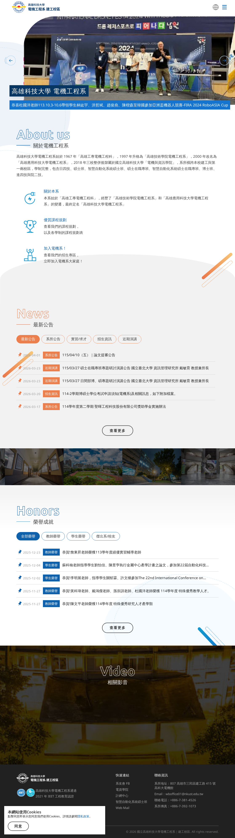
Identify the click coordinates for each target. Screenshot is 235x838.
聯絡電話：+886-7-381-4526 (175, 800)
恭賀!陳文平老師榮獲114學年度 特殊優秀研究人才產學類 (107, 603)
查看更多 (118, 430)
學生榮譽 (78, 536)
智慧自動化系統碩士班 (131, 802)
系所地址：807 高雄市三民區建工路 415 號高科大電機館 (185, 785)
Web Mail (122, 808)
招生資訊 (104, 338)
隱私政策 (83, 816)
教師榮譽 (53, 536)
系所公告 (53, 338)
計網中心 (122, 795)
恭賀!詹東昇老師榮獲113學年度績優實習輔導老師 (101, 552)
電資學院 (122, 789)
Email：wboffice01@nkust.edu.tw (178, 794)
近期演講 (130, 338)
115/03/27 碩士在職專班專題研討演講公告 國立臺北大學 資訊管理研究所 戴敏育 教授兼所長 (135, 367)
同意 (18, 826)
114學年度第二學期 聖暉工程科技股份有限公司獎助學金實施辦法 (114, 406)
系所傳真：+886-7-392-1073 (175, 806)
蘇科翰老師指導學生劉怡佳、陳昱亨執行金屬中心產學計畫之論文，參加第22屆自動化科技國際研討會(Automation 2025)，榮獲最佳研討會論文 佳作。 (136, 565)
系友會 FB (123, 783)
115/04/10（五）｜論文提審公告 (88, 354)
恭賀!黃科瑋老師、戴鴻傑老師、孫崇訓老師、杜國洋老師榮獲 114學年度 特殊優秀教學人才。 (136, 590)
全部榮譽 (28, 536)
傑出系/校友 (105, 536)
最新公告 (28, 338)
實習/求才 (79, 338)
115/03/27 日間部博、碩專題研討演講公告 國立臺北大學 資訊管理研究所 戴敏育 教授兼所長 (135, 380)
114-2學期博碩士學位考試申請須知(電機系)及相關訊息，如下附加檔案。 (120, 393)
